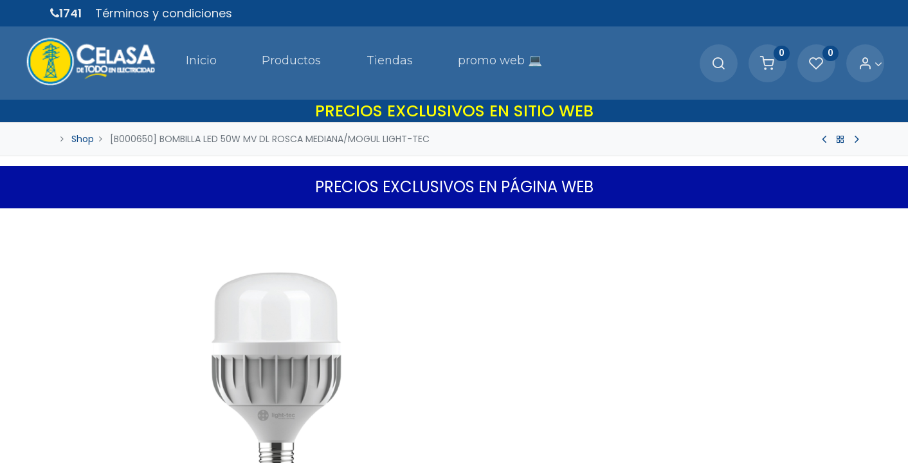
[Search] (693, 55)
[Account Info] (845, 55)
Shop (82, 120)
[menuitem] (160, 54)
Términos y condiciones (163, 13)
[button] (850, 203)
